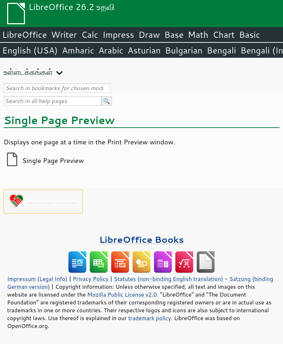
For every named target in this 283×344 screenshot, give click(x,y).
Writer (64, 35)
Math (198, 35)
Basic (249, 35)
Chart (223, 35)
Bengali (221, 50)
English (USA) (30, 50)
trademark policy (149, 318)
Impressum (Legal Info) (37, 279)
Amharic (78, 50)
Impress (118, 35)
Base (174, 35)
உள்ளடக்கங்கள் (28, 71)
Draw (149, 35)
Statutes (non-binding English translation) (168, 279)
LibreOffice (24, 35)
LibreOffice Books (141, 239)
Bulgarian (183, 50)
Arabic (110, 50)
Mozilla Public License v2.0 (122, 294)
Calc (89, 35)
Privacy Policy (90, 279)
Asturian (144, 50)
